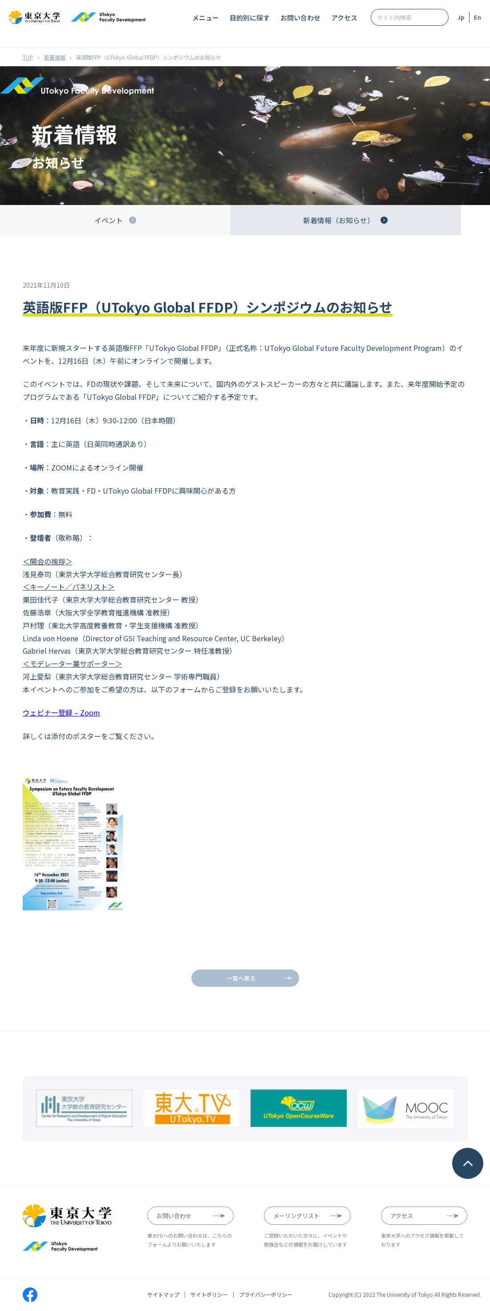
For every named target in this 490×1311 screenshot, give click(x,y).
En (477, 17)
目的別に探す (250, 17)
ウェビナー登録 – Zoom (61, 712)
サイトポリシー (209, 1294)
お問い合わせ (300, 17)
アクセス (344, 17)
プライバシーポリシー (265, 1294)
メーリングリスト (296, 1215)
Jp (461, 17)
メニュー (205, 17)
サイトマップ (163, 1294)
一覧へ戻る (241, 978)
